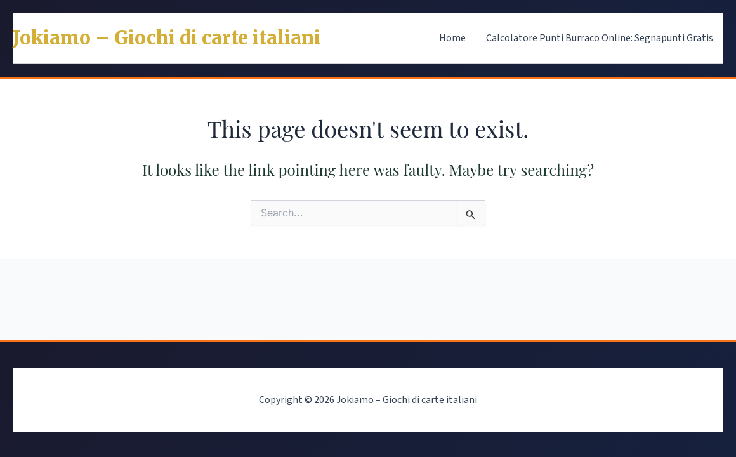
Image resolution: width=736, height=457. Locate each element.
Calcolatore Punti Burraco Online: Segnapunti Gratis (599, 38)
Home (452, 38)
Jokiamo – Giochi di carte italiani (166, 38)
